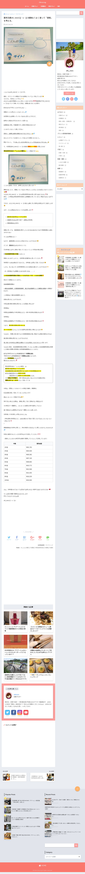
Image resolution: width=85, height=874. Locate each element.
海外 (59, 6)
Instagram (19, 717)
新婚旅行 (62, 172)
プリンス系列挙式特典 (65, 134)
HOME (42, 867)
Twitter (7, 717)
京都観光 (43, 6)
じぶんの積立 (25, 547)
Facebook (14, 717)
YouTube (26, 717)
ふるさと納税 (64, 162)
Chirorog (42, 2)
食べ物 (62, 146)
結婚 (60, 169)
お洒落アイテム (64, 140)
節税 (47, 547)
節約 (52, 547)
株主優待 (62, 165)
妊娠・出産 (63, 153)
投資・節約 (62, 159)
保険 (32, 547)
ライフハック (49, 545)
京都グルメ (35, 6)
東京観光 (62, 127)
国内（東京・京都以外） (67, 121)
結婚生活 (62, 178)
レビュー (61, 137)
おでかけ (61, 112)
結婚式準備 (63, 175)
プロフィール (69, 93)
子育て (61, 150)
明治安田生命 (40, 547)
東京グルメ (51, 6)
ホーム (27, 6)
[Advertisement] (28, 78)
